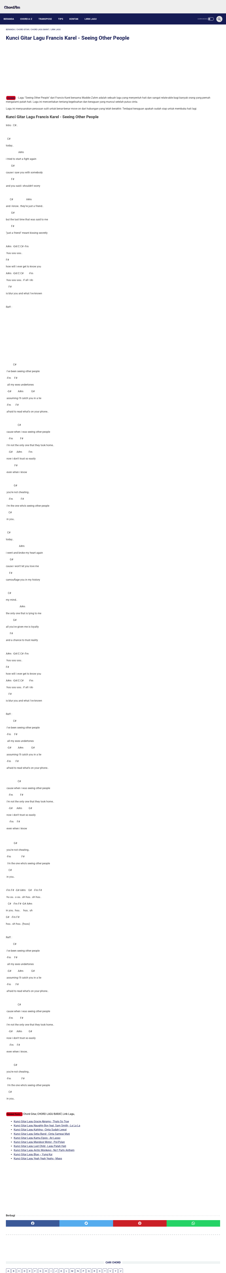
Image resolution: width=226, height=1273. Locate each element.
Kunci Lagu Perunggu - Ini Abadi (185, 150)
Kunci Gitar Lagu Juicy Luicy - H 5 (185, 76)
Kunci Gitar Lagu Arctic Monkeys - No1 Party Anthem (44, 1155)
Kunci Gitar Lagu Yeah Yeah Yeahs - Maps (38, 1163)
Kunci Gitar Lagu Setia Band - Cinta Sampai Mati (42, 1138)
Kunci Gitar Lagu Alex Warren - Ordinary (188, 82)
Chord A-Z (28, 13)
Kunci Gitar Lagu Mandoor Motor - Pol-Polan (39, 1146)
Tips (62, 13)
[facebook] (24, 1228)
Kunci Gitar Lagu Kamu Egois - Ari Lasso (37, 1142)
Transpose (47, 13)
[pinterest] (96, 1228)
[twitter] (60, 1228)
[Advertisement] (78, 65)
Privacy (123, 1262)
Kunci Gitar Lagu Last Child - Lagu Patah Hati (40, 1151)
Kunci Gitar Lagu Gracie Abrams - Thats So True (41, 1126)
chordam (11, 95)
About (102, 1262)
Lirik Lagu (93, 13)
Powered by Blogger (128, 1268)
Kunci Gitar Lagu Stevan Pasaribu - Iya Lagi (190, 87)
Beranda (11, 13)
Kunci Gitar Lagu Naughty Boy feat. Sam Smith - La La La (47, 1130)
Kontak (76, 13)
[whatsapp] (132, 1228)
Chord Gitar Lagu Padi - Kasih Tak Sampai (191, 135)
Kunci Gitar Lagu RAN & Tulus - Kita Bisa (189, 103)
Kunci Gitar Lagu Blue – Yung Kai (33, 1159)
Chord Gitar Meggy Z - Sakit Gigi (185, 142)
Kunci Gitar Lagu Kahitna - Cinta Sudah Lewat (40, 1134)
